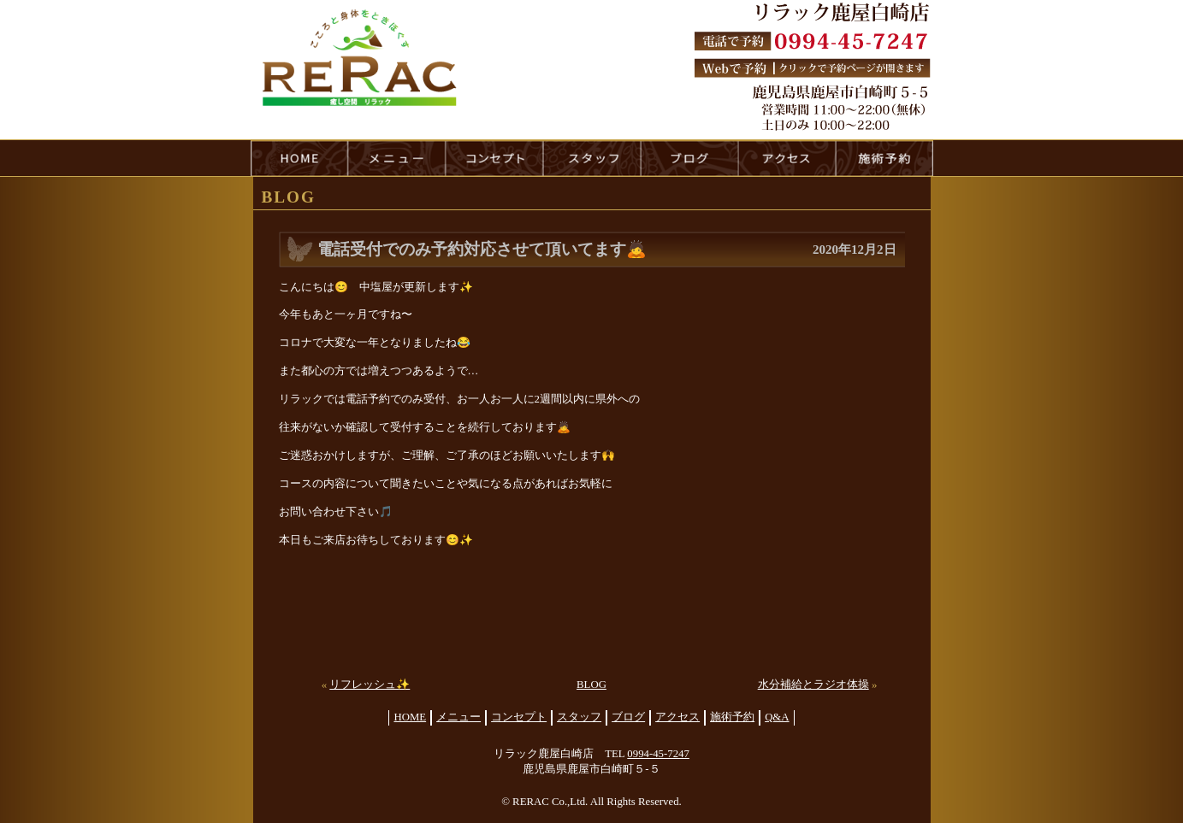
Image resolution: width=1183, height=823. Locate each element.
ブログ (628, 717)
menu (397, 158)
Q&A (777, 717)
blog (689, 158)
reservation (884, 158)
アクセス (677, 717)
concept (494, 158)
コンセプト (519, 717)
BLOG (591, 685)
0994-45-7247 (658, 754)
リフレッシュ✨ (369, 685)
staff (592, 158)
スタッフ (579, 717)
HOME (299, 158)
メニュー (458, 717)
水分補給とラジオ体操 (813, 685)
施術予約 (732, 717)
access (787, 158)
